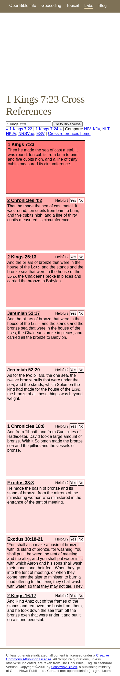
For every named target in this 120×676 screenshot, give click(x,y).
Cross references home (69, 133)
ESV (40, 133)
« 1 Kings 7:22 (19, 129)
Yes (73, 200)
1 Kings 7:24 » (49, 129)
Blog (103, 5)
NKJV (11, 133)
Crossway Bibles (64, 667)
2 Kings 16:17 (21, 595)
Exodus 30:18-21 (25, 539)
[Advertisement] (60, 53)
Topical (72, 5)
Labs (88, 5)
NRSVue (26, 133)
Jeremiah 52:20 (23, 369)
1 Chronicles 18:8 (26, 426)
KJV (96, 129)
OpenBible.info (22, 5)
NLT (105, 129)
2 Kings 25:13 (21, 256)
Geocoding (51, 5)
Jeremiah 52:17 (23, 313)
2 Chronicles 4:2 (24, 200)
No (81, 200)
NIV (87, 129)
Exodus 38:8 (20, 482)
